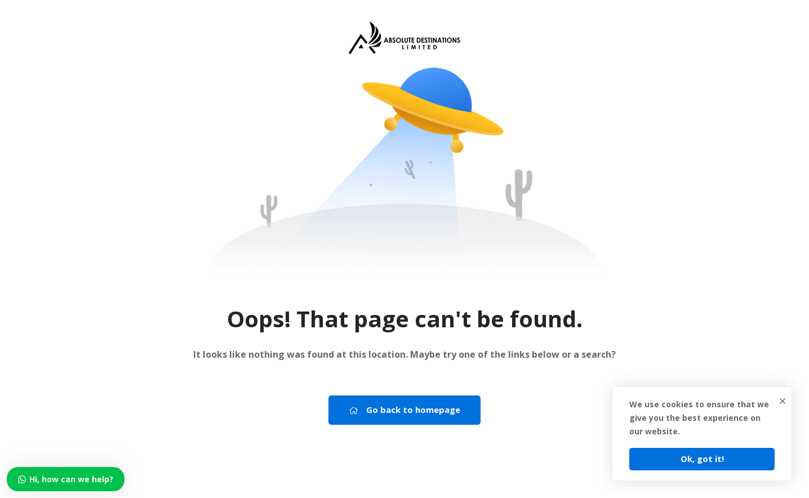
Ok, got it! (702, 458)
